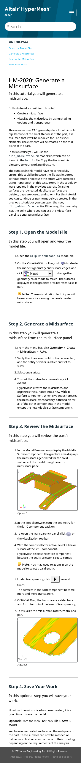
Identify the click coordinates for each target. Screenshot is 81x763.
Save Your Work (18, 64)
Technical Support (61, 756)
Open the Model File (20, 48)
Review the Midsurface (21, 59)
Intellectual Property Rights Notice (29, 756)
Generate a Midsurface (21, 53)
